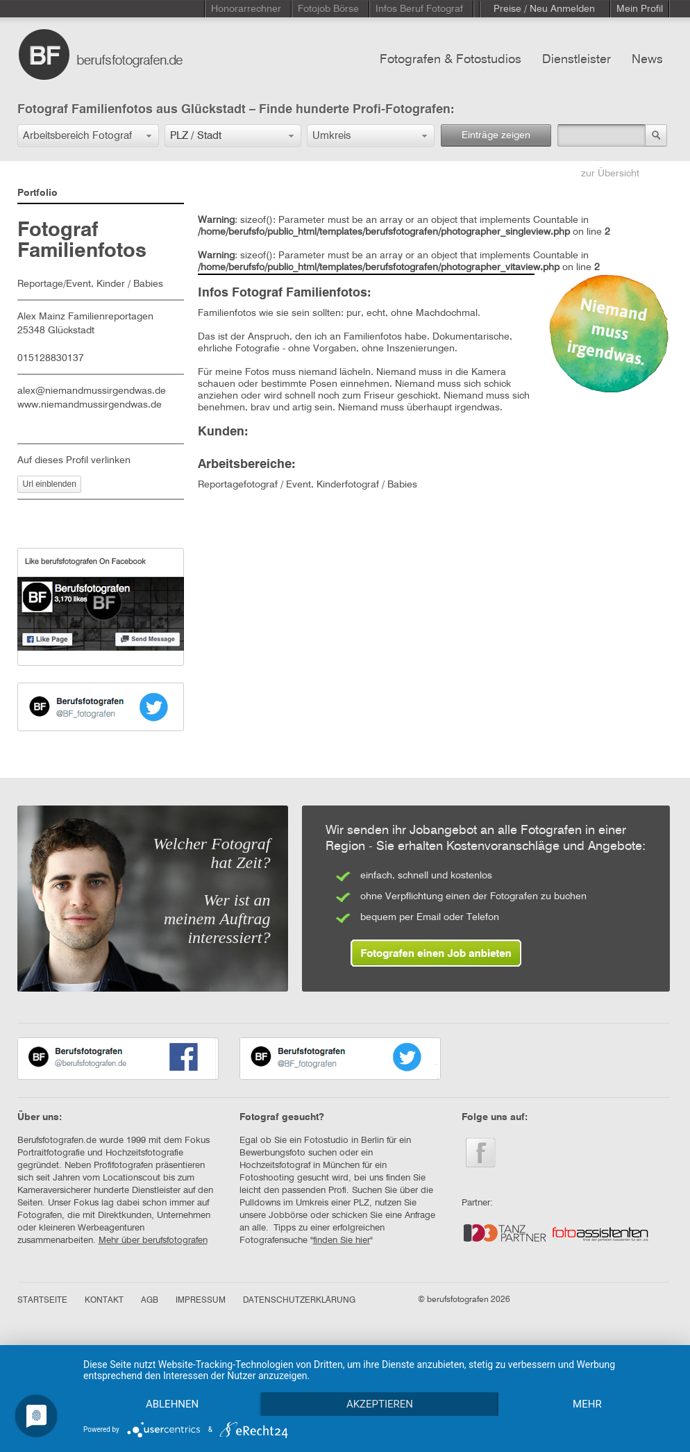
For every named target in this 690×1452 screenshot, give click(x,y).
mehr (587, 1404)
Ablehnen (172, 1404)
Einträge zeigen (496, 135)
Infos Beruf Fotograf (419, 9)
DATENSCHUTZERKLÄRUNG (299, 1300)
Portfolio (37, 193)
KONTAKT (104, 1300)
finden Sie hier (341, 1240)
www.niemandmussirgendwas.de (89, 405)
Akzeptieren (379, 1404)
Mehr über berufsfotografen (153, 1240)
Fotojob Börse (328, 9)
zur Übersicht (610, 173)
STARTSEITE (42, 1300)
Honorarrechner (246, 9)
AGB (149, 1300)
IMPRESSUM (201, 1300)
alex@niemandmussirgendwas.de (91, 391)
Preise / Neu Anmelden (544, 9)
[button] (88, 135)
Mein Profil (639, 9)
